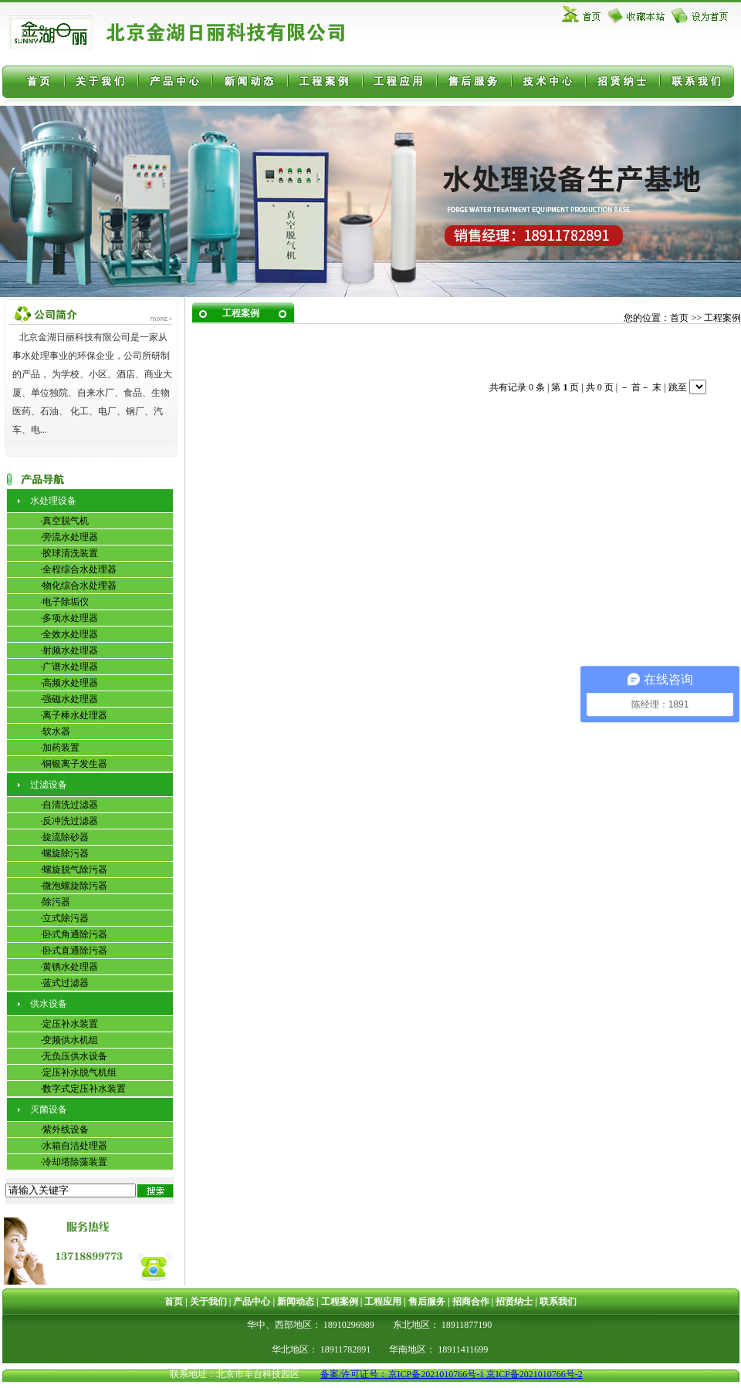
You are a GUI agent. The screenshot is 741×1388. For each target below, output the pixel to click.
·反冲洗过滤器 (69, 821)
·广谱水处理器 (69, 666)
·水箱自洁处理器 (73, 1145)
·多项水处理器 (69, 618)
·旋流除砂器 (64, 837)
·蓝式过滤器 (64, 983)
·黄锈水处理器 (69, 966)
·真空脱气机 (64, 520)
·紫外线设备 (64, 1129)
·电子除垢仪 (64, 601)
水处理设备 (53, 500)
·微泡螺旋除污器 (73, 885)
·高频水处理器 (69, 682)
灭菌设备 (48, 1109)
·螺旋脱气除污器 (73, 869)
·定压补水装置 (69, 1023)
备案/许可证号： (451, 1374)
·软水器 (55, 731)
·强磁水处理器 (69, 699)
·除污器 (55, 902)
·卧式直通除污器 (73, 950)
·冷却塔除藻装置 (73, 1162)
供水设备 (48, 1003)
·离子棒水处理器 (73, 715)
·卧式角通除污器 (73, 934)
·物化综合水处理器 (78, 585)
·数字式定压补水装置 (83, 1088)
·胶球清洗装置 (69, 553)
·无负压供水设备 (73, 1056)
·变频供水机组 (69, 1040)
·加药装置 (60, 747)
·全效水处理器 (69, 634)
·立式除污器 (64, 918)
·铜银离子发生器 (73, 763)
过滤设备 (48, 784)
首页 (679, 317)
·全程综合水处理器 (78, 569)
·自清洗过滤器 (69, 804)
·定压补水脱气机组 (78, 1072)
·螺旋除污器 (64, 853)
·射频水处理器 (69, 650)
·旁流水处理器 (69, 537)
